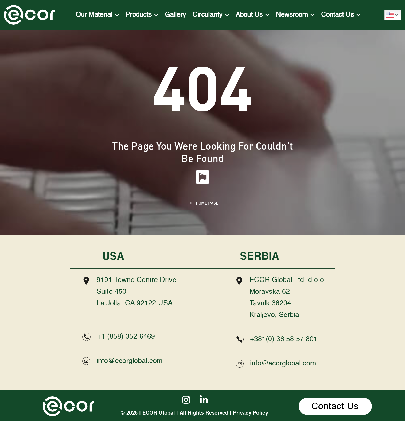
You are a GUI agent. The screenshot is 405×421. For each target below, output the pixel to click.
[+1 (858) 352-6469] (86, 337)
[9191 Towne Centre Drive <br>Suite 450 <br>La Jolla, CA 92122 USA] (86, 281)
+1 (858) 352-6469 (126, 336)
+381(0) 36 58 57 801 (283, 339)
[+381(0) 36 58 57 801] (240, 339)
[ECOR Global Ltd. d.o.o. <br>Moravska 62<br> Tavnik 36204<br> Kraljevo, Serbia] (239, 281)
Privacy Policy (250, 413)
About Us (252, 15)
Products (142, 15)
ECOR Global (158, 413)
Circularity (210, 15)
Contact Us (341, 15)
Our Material (97, 15)
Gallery (175, 15)
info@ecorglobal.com (129, 360)
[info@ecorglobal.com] (86, 361)
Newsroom (295, 15)
